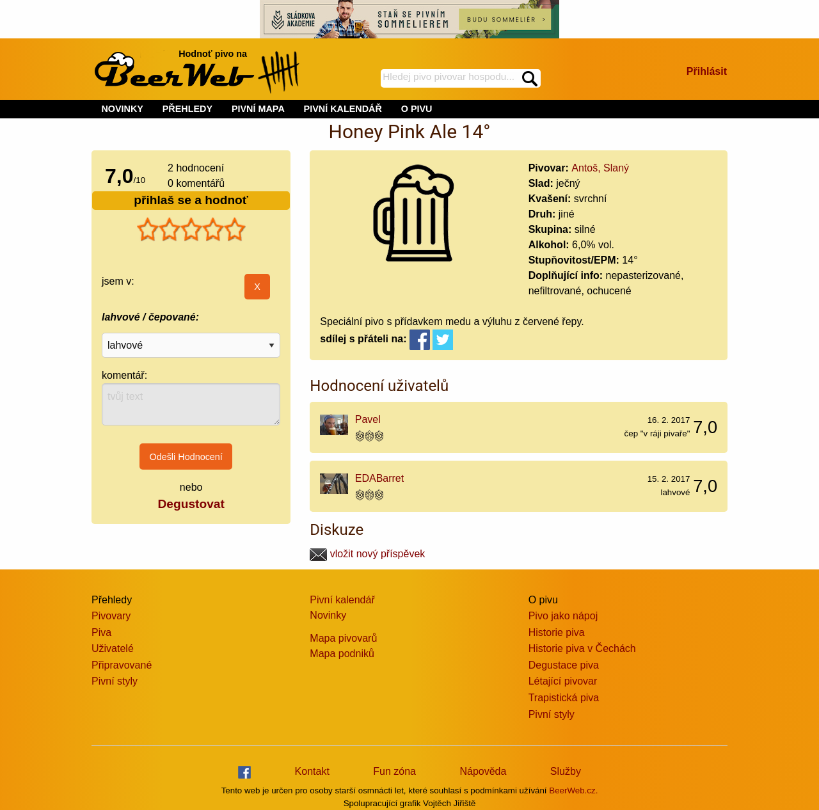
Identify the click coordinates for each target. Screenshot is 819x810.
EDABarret (379, 478)
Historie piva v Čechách (582, 648)
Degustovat (190, 504)
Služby (565, 771)
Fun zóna (394, 771)
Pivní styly (114, 681)
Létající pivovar (563, 681)
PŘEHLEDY (187, 109)
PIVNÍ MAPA (258, 109)
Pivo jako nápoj (563, 615)
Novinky (328, 615)
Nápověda (482, 771)
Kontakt (312, 771)
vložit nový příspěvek (367, 553)
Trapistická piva (564, 697)
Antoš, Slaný (600, 168)
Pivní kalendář (342, 599)
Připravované (121, 665)
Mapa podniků (342, 653)
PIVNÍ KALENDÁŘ (343, 109)
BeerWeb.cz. (573, 790)
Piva (101, 632)
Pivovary (111, 615)
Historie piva (557, 632)
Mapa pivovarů (343, 638)
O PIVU (417, 109)
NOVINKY (122, 109)
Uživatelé (112, 648)
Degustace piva (564, 665)
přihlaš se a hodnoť (191, 200)
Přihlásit (707, 71)
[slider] (191, 230)
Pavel (368, 419)
